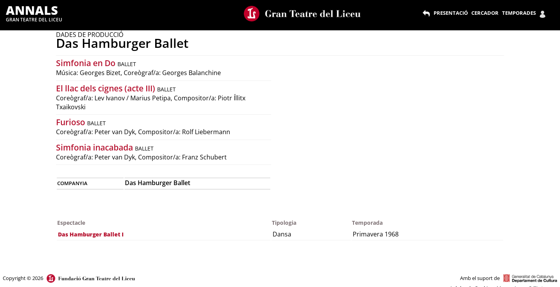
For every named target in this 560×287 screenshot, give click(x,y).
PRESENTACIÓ (451, 12)
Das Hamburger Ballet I (91, 234)
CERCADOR (485, 12)
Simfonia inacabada (95, 147)
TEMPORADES (519, 12)
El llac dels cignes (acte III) (106, 88)
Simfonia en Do (86, 63)
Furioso (71, 122)
